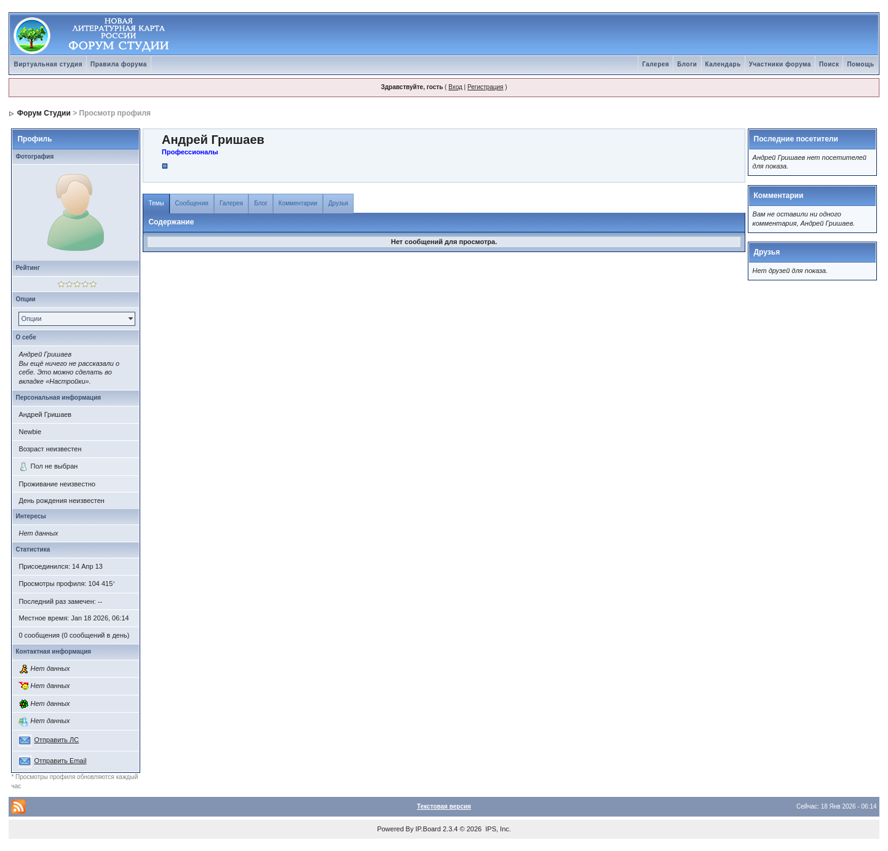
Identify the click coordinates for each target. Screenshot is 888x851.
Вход (455, 87)
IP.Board (428, 829)
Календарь (723, 64)
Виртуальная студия (48, 64)
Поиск (829, 64)
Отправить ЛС (56, 739)
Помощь (860, 64)
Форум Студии (44, 113)
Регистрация (485, 87)
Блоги (687, 64)
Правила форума (118, 64)
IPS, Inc (497, 829)
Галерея (655, 64)
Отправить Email (60, 760)
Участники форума (780, 64)
